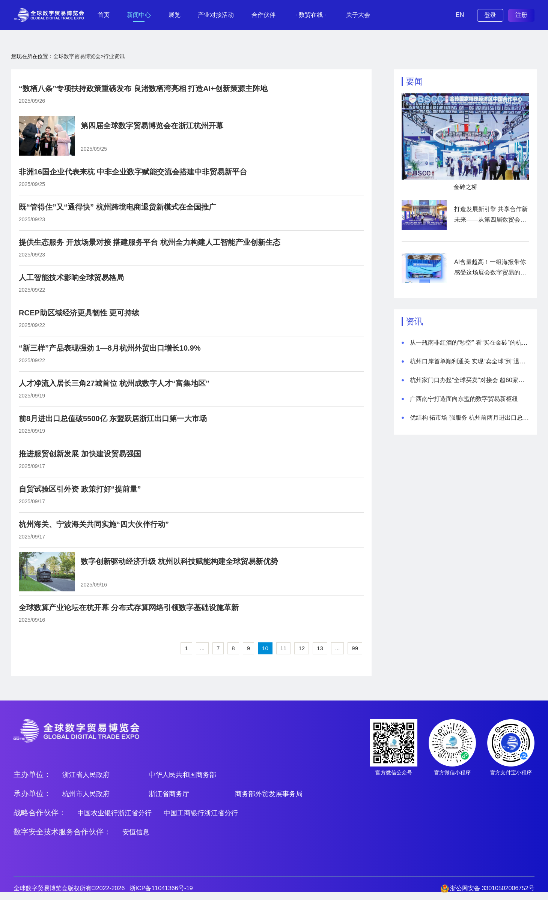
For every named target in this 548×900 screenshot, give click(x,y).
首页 (104, 15)
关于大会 (358, 15)
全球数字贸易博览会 (77, 56)
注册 (521, 15)
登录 (490, 15)
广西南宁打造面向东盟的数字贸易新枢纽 (464, 399)
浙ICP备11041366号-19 (161, 888)
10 (265, 648)
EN (460, 15)
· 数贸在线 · (310, 15)
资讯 (414, 321)
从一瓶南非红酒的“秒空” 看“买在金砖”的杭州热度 (475, 342)
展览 (175, 15)
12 (301, 648)
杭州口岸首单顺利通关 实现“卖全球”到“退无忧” (472, 361)
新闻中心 (139, 15)
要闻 (414, 81)
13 (320, 648)
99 (355, 648)
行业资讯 (114, 56)
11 (283, 648)
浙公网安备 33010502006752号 (492, 888)
